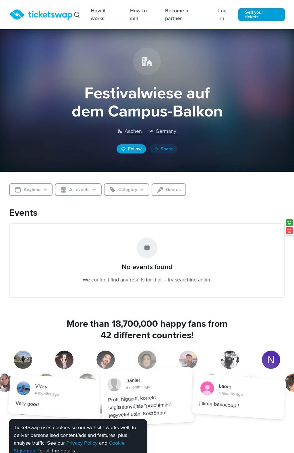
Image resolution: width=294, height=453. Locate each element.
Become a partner (176, 14)
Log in (222, 14)
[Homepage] (40, 14)
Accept (28, 433)
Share (163, 149)
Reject (57, 433)
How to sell (138, 14)
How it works (98, 14)
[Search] (77, 14)
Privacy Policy (82, 410)
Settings (89, 432)
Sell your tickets (254, 14)
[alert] (78, 415)
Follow (131, 149)
